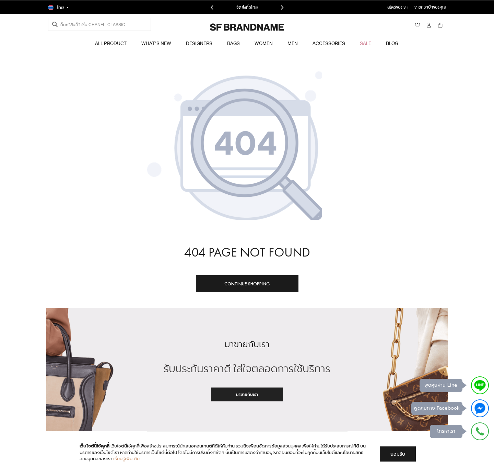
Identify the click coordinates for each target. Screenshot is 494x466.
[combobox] (99, 24)
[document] (248, 452)
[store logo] (228, 27)
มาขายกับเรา (247, 394)
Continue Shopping (247, 284)
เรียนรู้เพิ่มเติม (126, 458)
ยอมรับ (397, 454)
